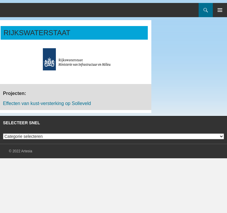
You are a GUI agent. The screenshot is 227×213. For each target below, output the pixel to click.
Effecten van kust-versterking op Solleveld (47, 103)
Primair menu (220, 10)
